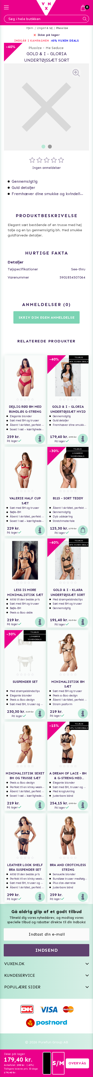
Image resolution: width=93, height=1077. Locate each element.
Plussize (62, 28)
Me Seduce (54, 48)
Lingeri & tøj (45, 28)
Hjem (29, 28)
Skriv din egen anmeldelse (47, 317)
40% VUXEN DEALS (65, 40)
